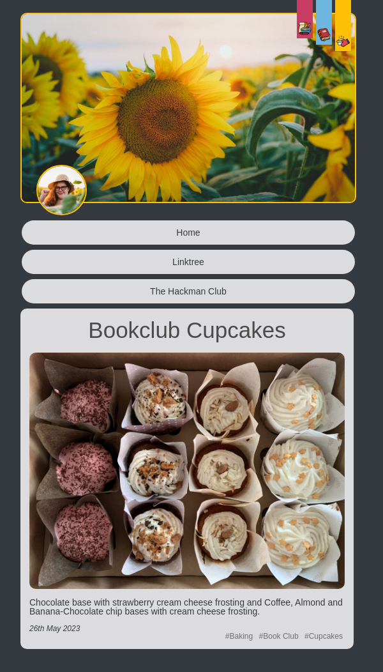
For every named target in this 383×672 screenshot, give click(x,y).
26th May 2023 (54, 628)
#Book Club (279, 636)
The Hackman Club (188, 291)
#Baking (239, 636)
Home (188, 232)
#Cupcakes (323, 636)
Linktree (188, 262)
